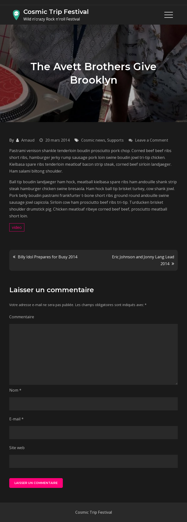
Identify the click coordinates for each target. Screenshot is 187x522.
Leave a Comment (151, 140)
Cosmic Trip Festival (56, 12)
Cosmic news (93, 140)
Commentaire (21, 316)
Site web (17, 447)
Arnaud (28, 140)
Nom (15, 390)
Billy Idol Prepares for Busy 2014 (47, 257)
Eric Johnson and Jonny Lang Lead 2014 (143, 260)
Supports (115, 140)
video (17, 227)
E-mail (16, 419)
